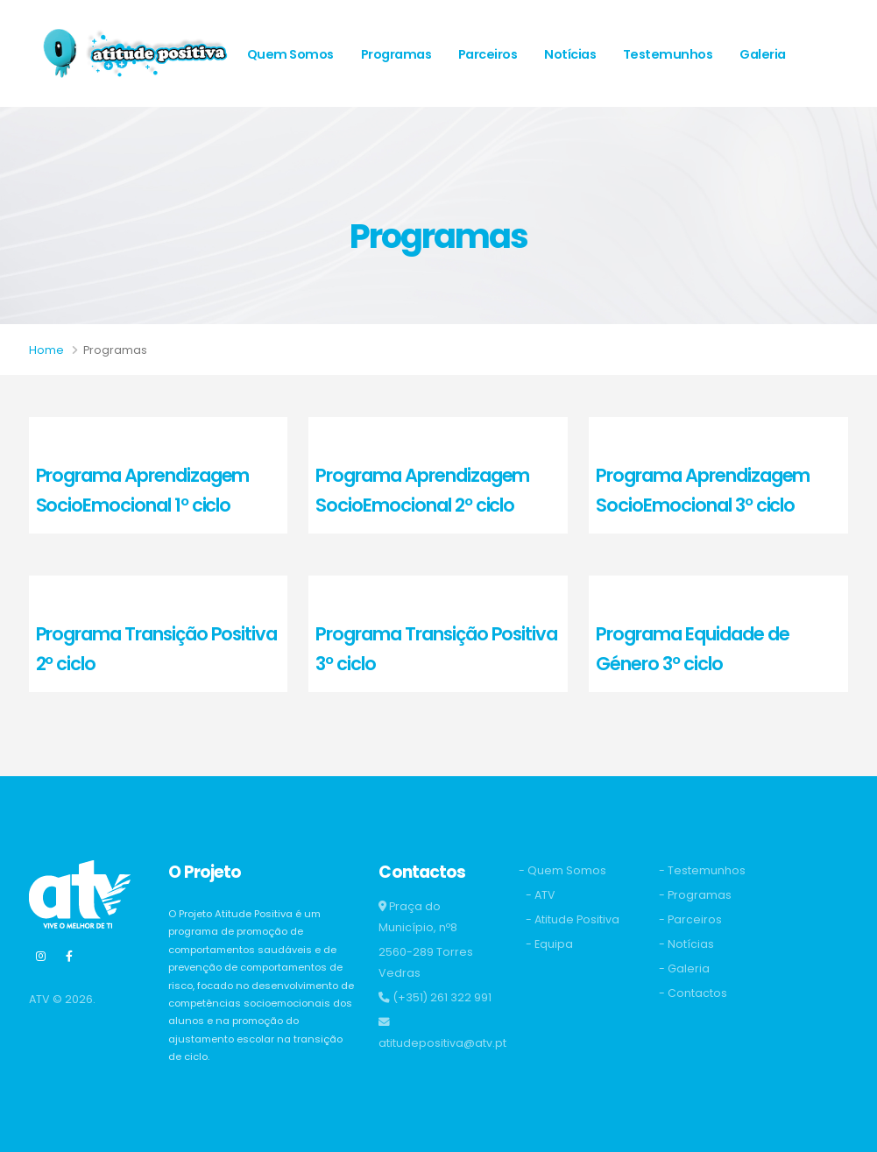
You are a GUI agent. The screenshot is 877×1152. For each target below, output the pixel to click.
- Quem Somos (562, 870)
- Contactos (693, 993)
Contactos (281, 161)
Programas (396, 54)
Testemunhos (668, 54)
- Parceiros (690, 919)
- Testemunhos (702, 870)
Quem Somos (290, 54)
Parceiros (488, 54)
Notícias (570, 54)
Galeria (762, 54)
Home (46, 350)
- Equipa (549, 943)
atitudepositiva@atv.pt (442, 1042)
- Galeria (684, 968)
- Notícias (686, 943)
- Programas (695, 894)
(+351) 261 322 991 (442, 997)
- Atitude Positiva (572, 919)
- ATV (540, 894)
